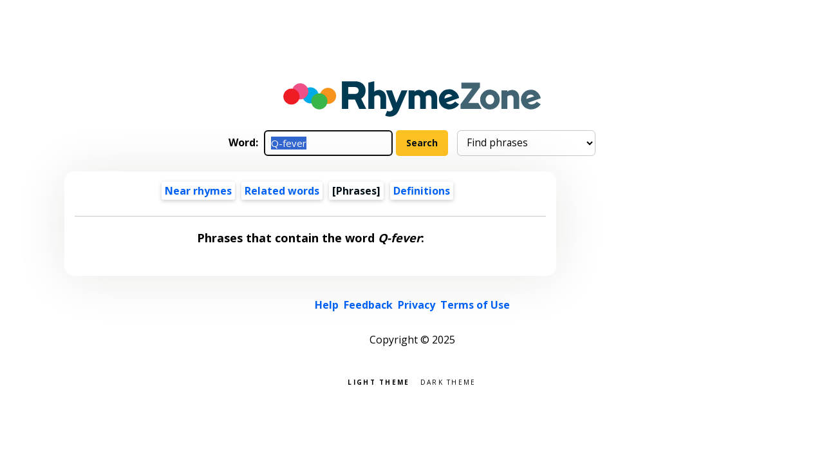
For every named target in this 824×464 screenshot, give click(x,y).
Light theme (378, 381)
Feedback (368, 305)
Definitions (421, 191)
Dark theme (448, 381)
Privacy (416, 305)
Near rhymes (198, 191)
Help (327, 305)
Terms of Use (475, 305)
